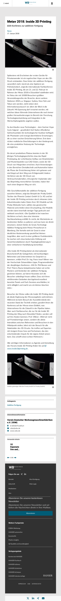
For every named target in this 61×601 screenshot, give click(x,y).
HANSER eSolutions (15, 576)
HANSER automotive (15, 540)
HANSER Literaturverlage (16, 583)
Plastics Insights (13, 547)
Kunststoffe (12, 543)
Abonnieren (30, 521)
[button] (30, 369)
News (9, 31)
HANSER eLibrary (14, 572)
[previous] (9, 369)
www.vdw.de (15, 431)
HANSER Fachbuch (14, 568)
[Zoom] (53, 387)
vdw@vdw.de (15, 428)
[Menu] (6, 3)
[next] (52, 369)
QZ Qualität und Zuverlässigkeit (18, 551)
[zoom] (53, 70)
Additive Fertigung (14, 405)
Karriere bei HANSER (15, 564)
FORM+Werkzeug (14, 536)
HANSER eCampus (14, 580)
